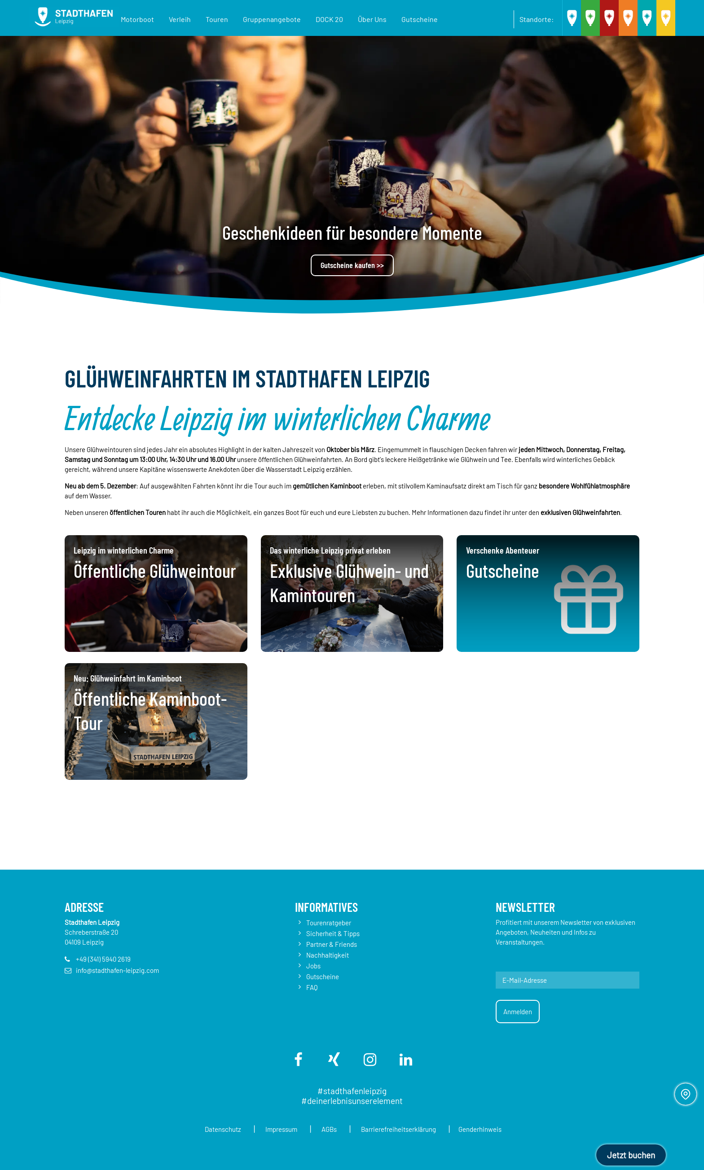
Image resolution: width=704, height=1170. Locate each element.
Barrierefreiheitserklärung (406, 1129)
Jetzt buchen (631, 1155)
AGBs (331, 1129)
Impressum (279, 1129)
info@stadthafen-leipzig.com (117, 970)
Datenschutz (216, 1129)
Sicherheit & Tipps (333, 933)
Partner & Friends (331, 944)
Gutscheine (322, 976)
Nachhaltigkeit (327, 955)
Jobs (313, 966)
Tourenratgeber (328, 923)
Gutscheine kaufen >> (352, 265)
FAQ (312, 987)
